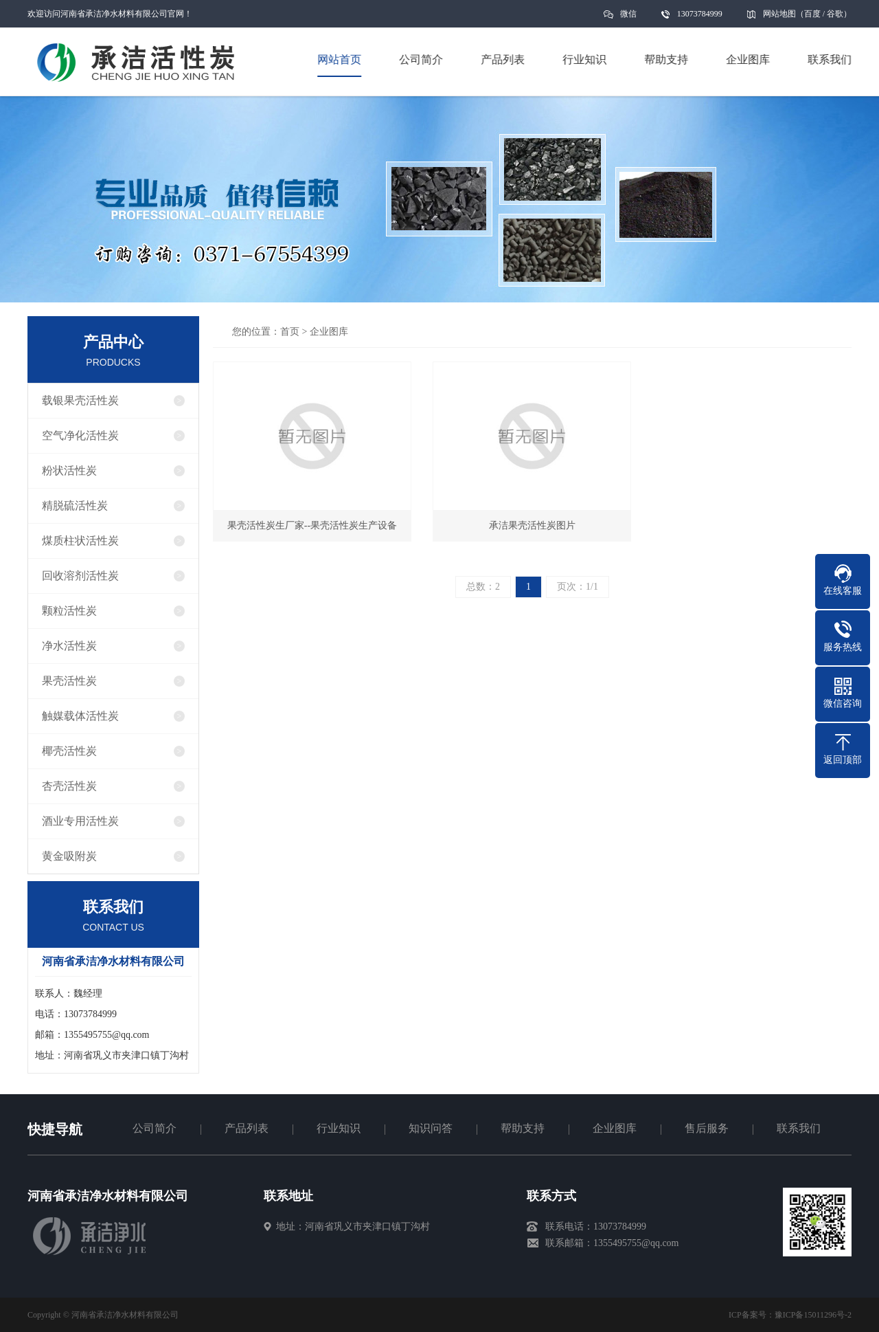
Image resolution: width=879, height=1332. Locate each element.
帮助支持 (523, 1128)
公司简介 (154, 1128)
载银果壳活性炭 (80, 400)
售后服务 (707, 1128)
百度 (812, 14)
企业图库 (329, 331)
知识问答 (431, 1128)
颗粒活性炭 (69, 611)
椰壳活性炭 (69, 751)
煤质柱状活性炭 (80, 540)
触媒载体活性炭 (80, 716)
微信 (628, 18)
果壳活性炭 (69, 681)
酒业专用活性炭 (80, 821)
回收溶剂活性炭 (80, 575)
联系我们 (799, 1128)
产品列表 (247, 1128)
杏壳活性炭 (69, 786)
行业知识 (339, 1128)
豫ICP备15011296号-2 (813, 1315)
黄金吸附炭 (69, 856)
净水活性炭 (69, 646)
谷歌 (835, 14)
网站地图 (779, 14)
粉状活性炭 (69, 470)
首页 (289, 331)
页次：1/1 (577, 586)
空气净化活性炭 (80, 435)
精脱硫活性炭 (75, 505)
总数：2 (483, 586)
